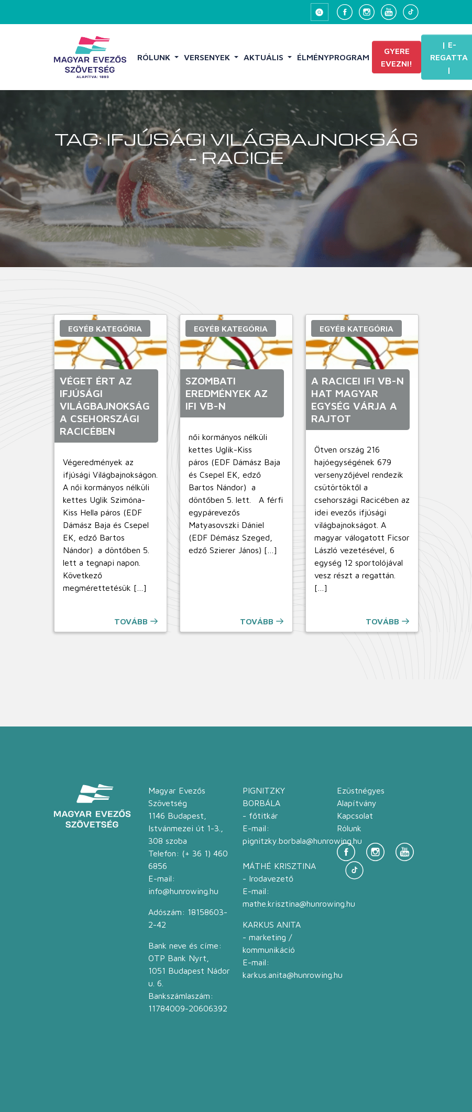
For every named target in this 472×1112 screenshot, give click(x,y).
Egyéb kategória (105, 328)
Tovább (131, 621)
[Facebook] (345, 12)
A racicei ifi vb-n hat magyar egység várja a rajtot (357, 399)
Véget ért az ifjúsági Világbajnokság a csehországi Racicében (105, 406)
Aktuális (265, 57)
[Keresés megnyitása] (319, 12)
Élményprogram (333, 57)
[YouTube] (389, 12)
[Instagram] (367, 12)
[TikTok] (411, 12)
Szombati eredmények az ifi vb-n (226, 393)
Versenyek (208, 57)
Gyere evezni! (396, 57)
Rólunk (154, 57)
